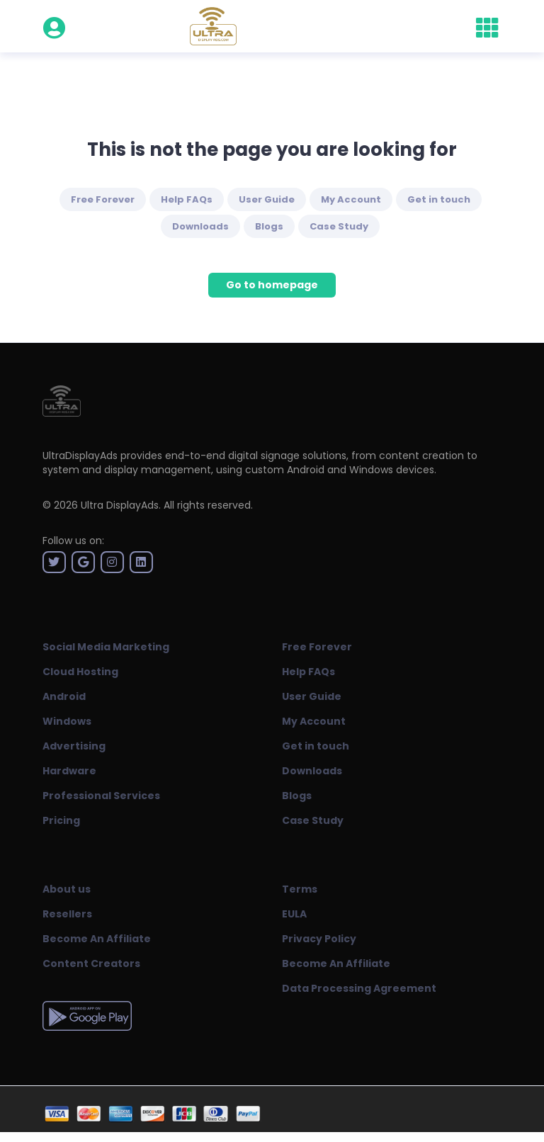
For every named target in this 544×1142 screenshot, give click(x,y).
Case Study (339, 226)
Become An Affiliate (96, 939)
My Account (351, 199)
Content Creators (91, 963)
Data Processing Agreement (359, 988)
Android (64, 696)
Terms (299, 889)
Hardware (69, 771)
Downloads (200, 226)
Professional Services (101, 795)
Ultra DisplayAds (120, 505)
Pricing (61, 820)
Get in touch (438, 199)
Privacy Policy (319, 939)
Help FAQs (186, 199)
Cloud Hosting (80, 672)
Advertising (74, 746)
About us (66, 889)
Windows (66, 721)
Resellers (67, 914)
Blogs (269, 226)
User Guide (267, 199)
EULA (294, 914)
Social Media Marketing (105, 647)
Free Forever (103, 199)
